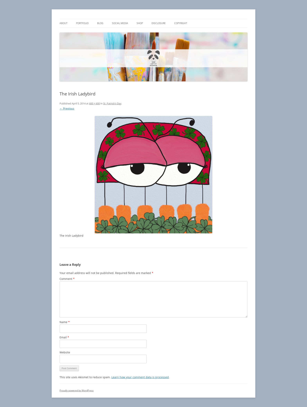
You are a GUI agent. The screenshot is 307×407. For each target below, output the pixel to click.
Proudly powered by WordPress (77, 390)
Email (64, 337)
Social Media (120, 23)
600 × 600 (94, 103)
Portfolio (82, 23)
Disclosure (159, 23)
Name (65, 322)
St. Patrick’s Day (112, 103)
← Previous (67, 108)
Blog (100, 23)
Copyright (180, 23)
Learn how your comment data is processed (140, 377)
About (64, 23)
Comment (67, 279)
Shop (140, 23)
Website (65, 352)
